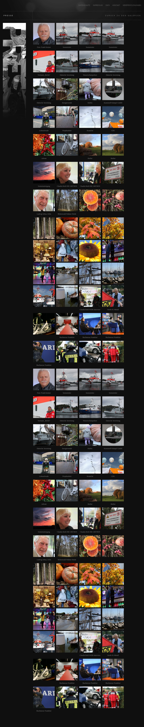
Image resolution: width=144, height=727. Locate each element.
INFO (108, 5)
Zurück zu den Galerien (123, 15)
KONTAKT (116, 5)
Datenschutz (84, 5)
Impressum (98, 5)
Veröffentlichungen (132, 5)
